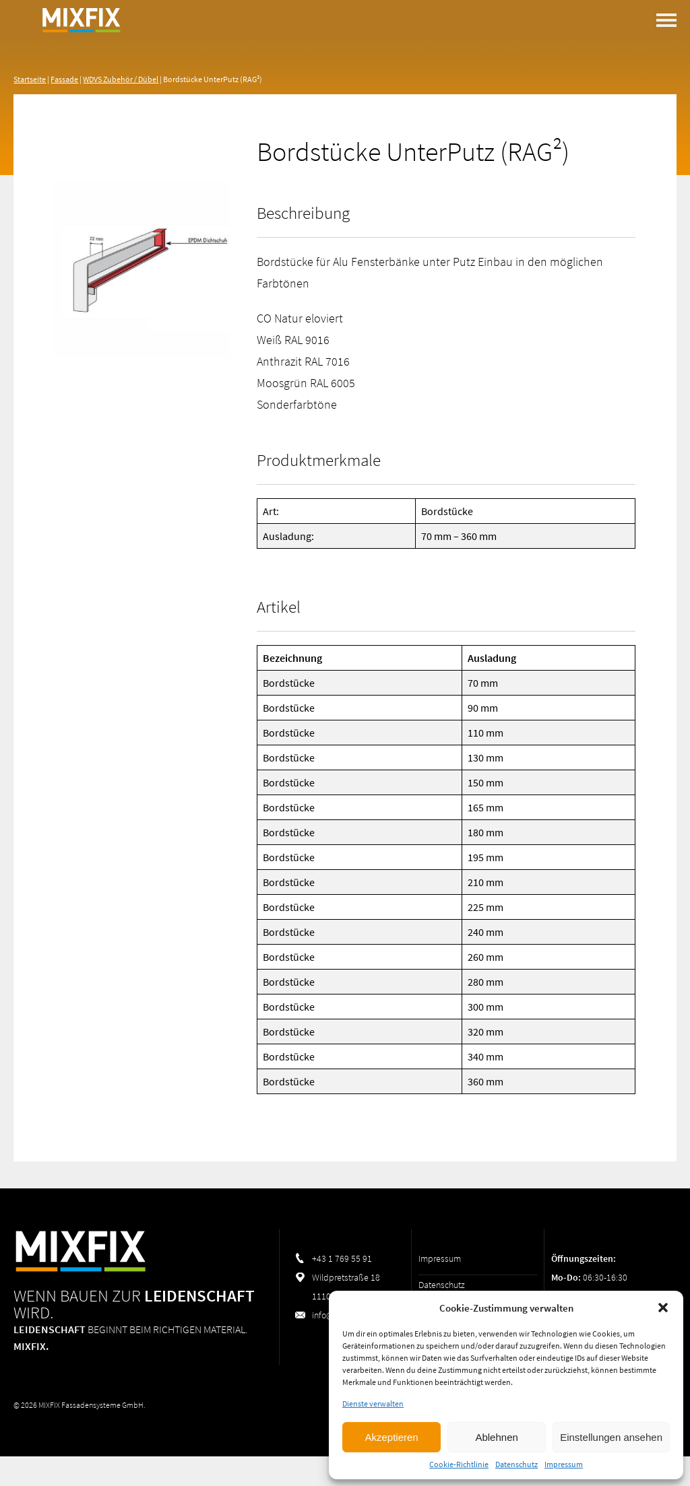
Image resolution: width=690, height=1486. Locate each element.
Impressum (563, 1464)
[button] (663, 1307)
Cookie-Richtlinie (459, 1464)
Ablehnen (496, 1437)
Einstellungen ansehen (611, 1437)
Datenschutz (516, 1464)
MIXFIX (80, 54)
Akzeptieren (391, 1437)
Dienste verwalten (373, 1403)
